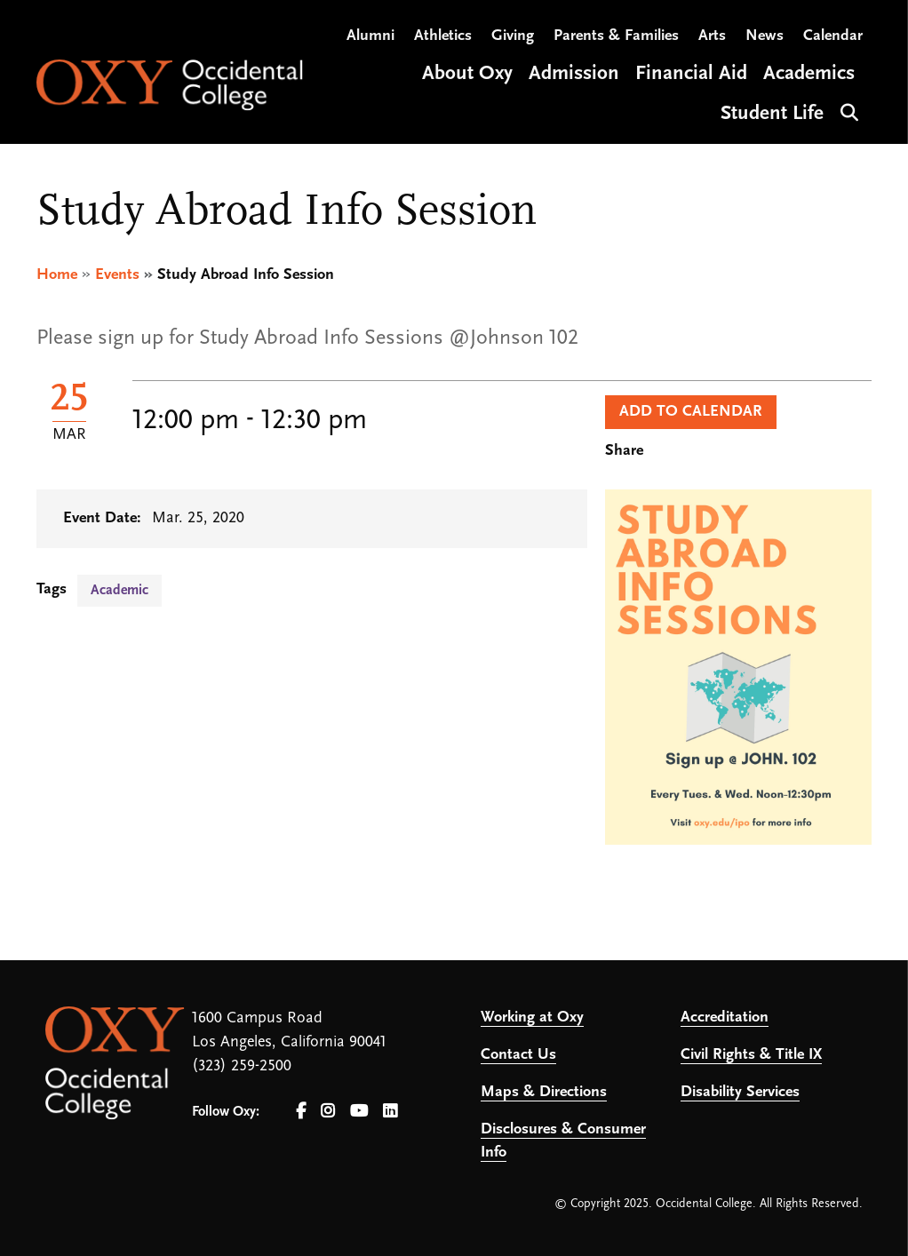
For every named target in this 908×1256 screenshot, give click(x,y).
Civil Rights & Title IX (751, 1054)
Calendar (833, 36)
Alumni (370, 36)
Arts (712, 36)
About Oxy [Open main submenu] (467, 74)
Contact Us (518, 1054)
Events (117, 274)
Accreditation (725, 1017)
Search (847, 110)
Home (56, 274)
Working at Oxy (532, 1017)
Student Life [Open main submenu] (772, 114)
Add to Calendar (690, 411)
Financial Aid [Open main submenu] (691, 74)
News (764, 36)
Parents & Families (616, 36)
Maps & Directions (544, 1092)
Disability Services (740, 1092)
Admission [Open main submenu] (574, 74)
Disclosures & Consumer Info (563, 1141)
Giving (512, 36)
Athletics (443, 36)
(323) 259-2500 (241, 1066)
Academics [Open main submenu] (809, 74)
